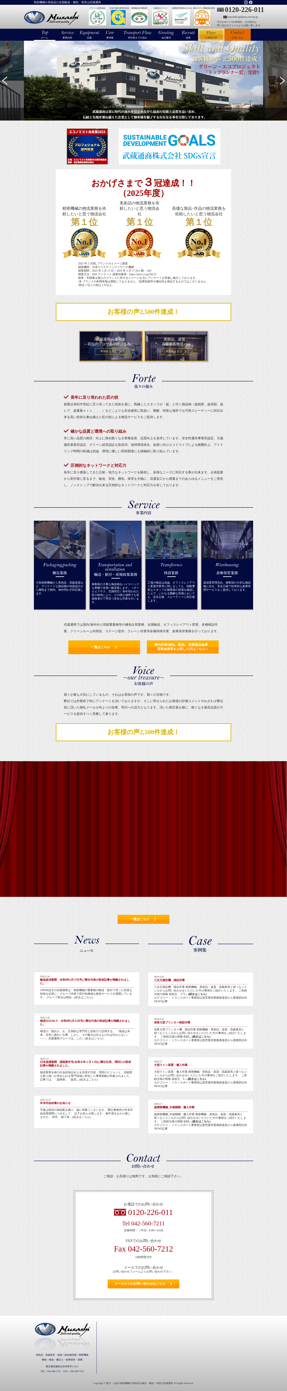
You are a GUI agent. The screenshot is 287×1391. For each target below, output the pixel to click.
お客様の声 (211, 35)
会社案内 (166, 37)
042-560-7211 (148, 1223)
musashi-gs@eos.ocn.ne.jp (243, 16)
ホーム (44, 37)
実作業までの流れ (137, 37)
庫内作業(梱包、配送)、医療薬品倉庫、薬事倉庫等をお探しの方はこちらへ (182, 647)
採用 (188, 37)
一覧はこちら (100, 647)
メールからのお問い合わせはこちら (139, 1283)
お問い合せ (238, 37)
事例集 (110, 37)
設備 (89, 37)
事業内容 (67, 37)
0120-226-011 (244, 10)
